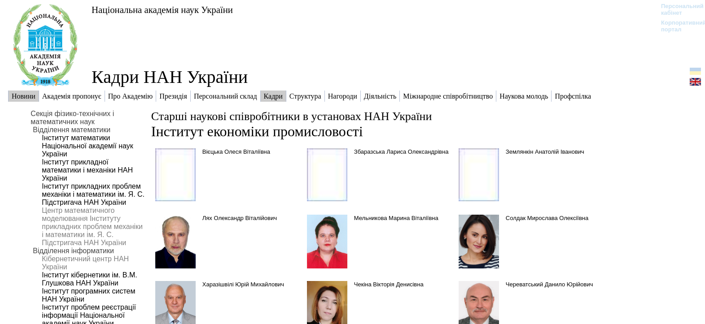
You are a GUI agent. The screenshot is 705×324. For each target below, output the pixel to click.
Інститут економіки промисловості (257, 131)
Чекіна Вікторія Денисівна (389, 284)
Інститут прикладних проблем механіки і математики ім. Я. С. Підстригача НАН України (93, 194)
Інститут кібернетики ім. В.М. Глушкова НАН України (89, 279)
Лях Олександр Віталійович (239, 218)
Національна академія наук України (162, 9)
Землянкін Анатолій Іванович (545, 151)
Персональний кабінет (678, 9)
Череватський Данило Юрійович (549, 284)
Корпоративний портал (678, 26)
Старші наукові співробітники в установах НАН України (291, 116)
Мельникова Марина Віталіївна (396, 218)
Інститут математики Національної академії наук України (87, 146)
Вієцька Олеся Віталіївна (236, 151)
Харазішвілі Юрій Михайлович (243, 284)
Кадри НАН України (170, 77)
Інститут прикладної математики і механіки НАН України (87, 170)
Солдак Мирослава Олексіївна (547, 218)
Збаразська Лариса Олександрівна (401, 151)
